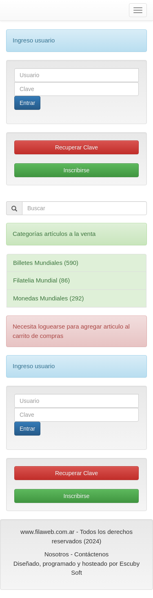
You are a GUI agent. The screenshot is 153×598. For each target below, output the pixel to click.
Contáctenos (91, 554)
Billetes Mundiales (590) (45, 262)
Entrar (27, 103)
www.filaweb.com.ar (47, 531)
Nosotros (56, 554)
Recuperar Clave (76, 147)
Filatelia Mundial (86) (41, 280)
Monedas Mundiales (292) (48, 298)
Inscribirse (77, 170)
